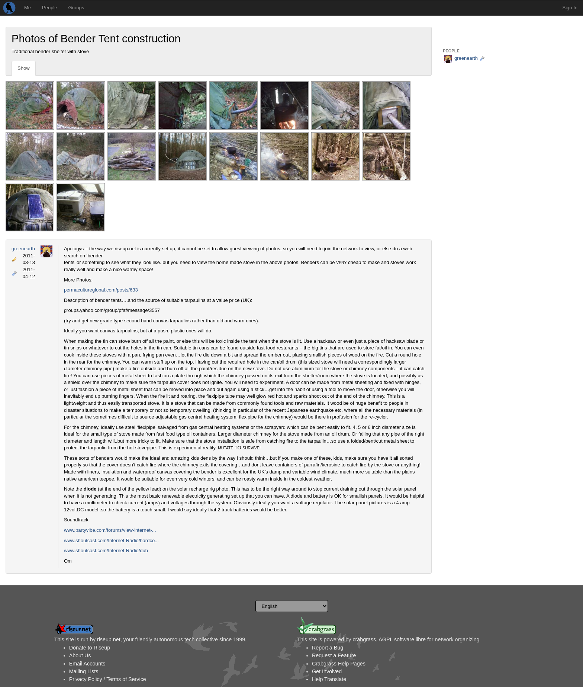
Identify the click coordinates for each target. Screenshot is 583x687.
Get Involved (327, 671)
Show (23, 68)
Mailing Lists (84, 671)
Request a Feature (334, 655)
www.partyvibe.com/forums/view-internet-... (110, 530)
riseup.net (108, 639)
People (49, 7)
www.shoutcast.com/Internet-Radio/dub (106, 550)
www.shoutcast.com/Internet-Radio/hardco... (111, 540)
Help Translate (329, 679)
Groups (76, 7)
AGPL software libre (402, 639)
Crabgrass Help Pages (338, 664)
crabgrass (364, 639)
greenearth (23, 248)
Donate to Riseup (89, 648)
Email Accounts (87, 664)
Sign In (570, 7)
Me (27, 7)
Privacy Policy (85, 679)
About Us (80, 655)
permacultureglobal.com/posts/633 (101, 290)
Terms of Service (126, 679)
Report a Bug (327, 648)
